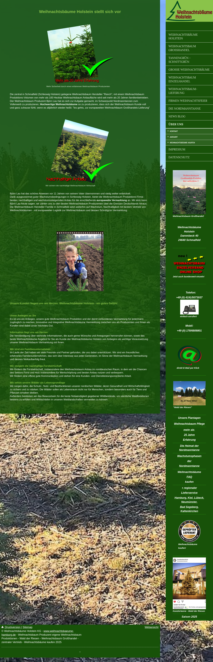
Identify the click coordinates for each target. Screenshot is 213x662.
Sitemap (27, 627)
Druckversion (11, 627)
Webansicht (152, 627)
